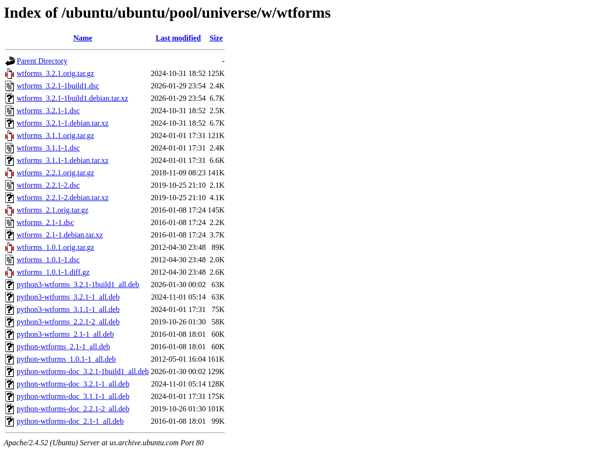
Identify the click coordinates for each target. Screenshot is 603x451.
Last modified (178, 38)
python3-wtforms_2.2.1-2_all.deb (68, 322)
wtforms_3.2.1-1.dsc (48, 111)
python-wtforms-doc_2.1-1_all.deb (70, 421)
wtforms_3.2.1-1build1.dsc (58, 86)
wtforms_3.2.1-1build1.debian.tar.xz (72, 98)
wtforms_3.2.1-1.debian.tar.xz (62, 123)
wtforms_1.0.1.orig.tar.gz (55, 247)
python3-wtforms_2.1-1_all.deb (65, 334)
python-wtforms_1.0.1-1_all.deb (66, 359)
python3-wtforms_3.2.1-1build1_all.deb (78, 284)
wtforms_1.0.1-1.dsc (48, 260)
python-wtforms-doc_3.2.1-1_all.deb (73, 384)
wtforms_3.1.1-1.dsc (48, 148)
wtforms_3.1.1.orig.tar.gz (55, 135)
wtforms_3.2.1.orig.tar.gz (55, 73)
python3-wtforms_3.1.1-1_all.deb (68, 309)
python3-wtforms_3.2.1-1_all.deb (68, 297)
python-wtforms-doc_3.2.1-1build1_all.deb (83, 371)
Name (82, 38)
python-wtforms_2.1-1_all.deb (63, 347)
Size (216, 38)
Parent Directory (42, 61)
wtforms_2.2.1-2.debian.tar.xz (62, 197)
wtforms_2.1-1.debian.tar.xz (60, 235)
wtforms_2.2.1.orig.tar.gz (55, 173)
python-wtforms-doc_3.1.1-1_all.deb (73, 396)
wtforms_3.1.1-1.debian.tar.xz (62, 160)
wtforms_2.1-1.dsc (45, 222)
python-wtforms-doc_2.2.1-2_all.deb (73, 409)
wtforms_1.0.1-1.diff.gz (53, 272)
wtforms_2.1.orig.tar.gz (52, 210)
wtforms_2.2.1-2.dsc (48, 185)
